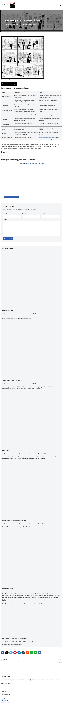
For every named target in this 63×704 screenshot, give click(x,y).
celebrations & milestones (35, 593)
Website (44, 213)
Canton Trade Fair (7, 310)
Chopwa (7, 24)
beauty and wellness (23, 593)
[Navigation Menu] (60, 5)
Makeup (41, 128)
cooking (48, 115)
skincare (45, 97)
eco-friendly (52, 137)
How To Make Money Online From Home (14, 638)
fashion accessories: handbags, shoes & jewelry (22, 595)
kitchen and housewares (16, 597)
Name (5, 213)
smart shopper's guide (32, 523)
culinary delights (46, 593)
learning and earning (32, 453)
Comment (6, 219)
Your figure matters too (6, 702)
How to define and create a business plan (14, 520)
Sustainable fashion (43, 137)
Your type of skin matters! (7, 698)
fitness (34, 95)
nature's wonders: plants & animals (41, 597)
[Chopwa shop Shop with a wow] (9, 5)
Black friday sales (7, 588)
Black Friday (5, 593)
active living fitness (13, 593)
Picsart (42, 163)
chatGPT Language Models (31, 163)
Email (24, 213)
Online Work (6, 450)
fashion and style (39, 595)
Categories (3, 691)
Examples (16, 197)
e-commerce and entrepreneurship (28, 24)
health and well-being (49, 595)
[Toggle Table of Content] (14, 84)
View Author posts (6, 683)
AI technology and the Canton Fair (12, 380)
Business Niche (5, 156)
